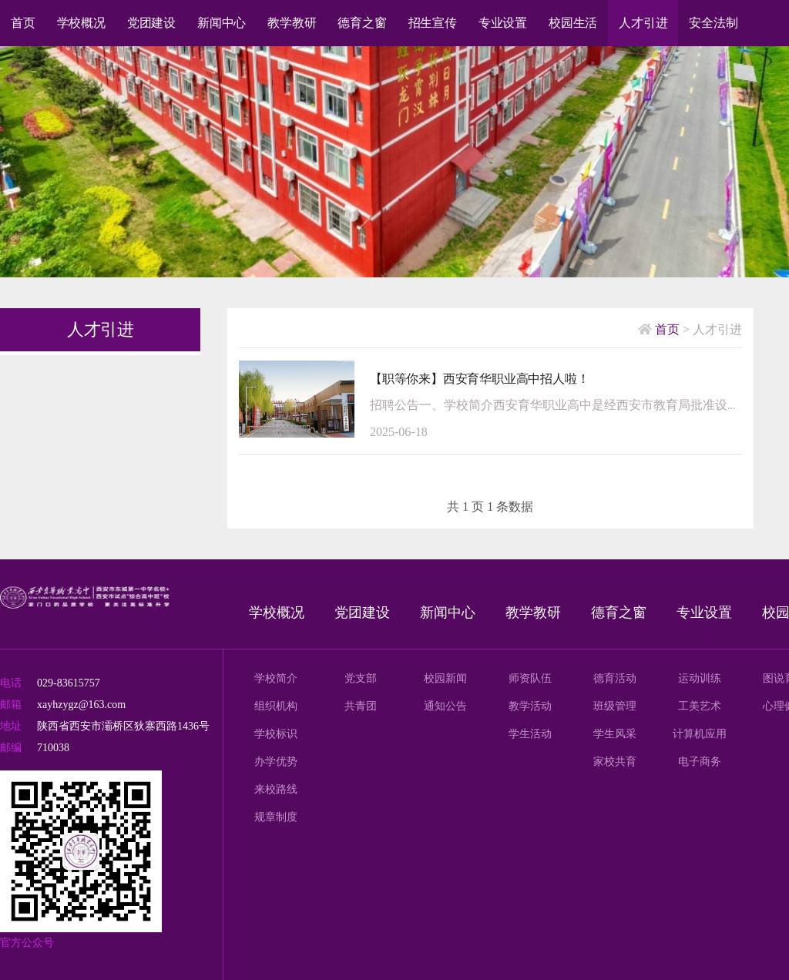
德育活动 (614, 678)
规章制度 (275, 817)
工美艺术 (699, 706)
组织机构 (275, 706)
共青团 (360, 706)
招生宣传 (432, 22)
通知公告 (445, 706)
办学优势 (275, 761)
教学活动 (530, 706)
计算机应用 (700, 734)
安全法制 (713, 22)
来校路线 (275, 789)
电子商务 (699, 761)
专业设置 (502, 22)
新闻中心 (221, 22)
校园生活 (573, 22)
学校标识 (275, 734)
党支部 (360, 678)
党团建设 (151, 22)
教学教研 (291, 22)
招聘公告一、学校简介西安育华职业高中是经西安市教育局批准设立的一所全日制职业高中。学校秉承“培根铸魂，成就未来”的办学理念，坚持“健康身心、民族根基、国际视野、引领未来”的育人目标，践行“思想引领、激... (556, 405)
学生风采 (614, 734)
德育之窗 (361, 22)
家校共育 (614, 761)
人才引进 (643, 22)
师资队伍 (530, 678)
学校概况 (81, 22)
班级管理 (614, 706)
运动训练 (699, 678)
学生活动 (530, 734)
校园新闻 (445, 678)
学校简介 (275, 678)
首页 (23, 22)
